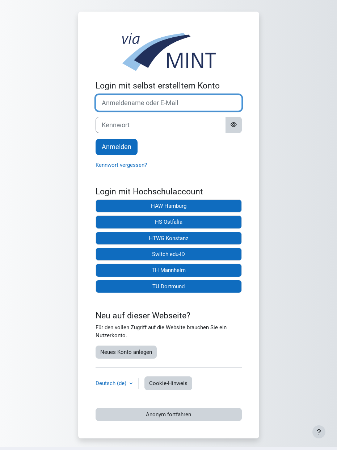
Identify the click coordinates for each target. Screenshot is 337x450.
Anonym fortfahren (168, 414)
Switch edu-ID (168, 254)
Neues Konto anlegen (126, 352)
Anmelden (116, 146)
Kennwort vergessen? (121, 165)
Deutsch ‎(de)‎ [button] (112, 383)
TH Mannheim (169, 270)
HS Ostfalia (168, 222)
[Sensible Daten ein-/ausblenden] (234, 125)
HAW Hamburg (168, 206)
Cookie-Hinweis (168, 383)
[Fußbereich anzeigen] (318, 431)
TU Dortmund (168, 286)
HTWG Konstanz (168, 238)
